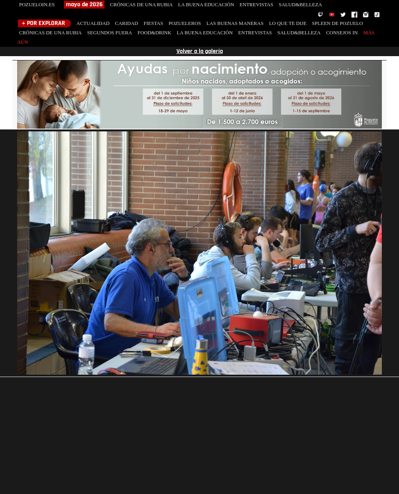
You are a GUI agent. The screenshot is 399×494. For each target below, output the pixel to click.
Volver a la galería (200, 51)
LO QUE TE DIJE (287, 23)
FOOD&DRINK (154, 32)
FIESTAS (153, 23)
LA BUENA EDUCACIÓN (206, 4)
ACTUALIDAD (92, 23)
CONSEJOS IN (342, 32)
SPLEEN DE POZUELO (337, 23)
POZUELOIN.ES (37, 4)
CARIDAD (126, 23)
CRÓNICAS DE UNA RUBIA (141, 4)
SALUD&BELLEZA (300, 4)
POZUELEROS (185, 23)
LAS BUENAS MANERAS (235, 23)
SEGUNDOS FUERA (109, 32)
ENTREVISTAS (256, 4)
